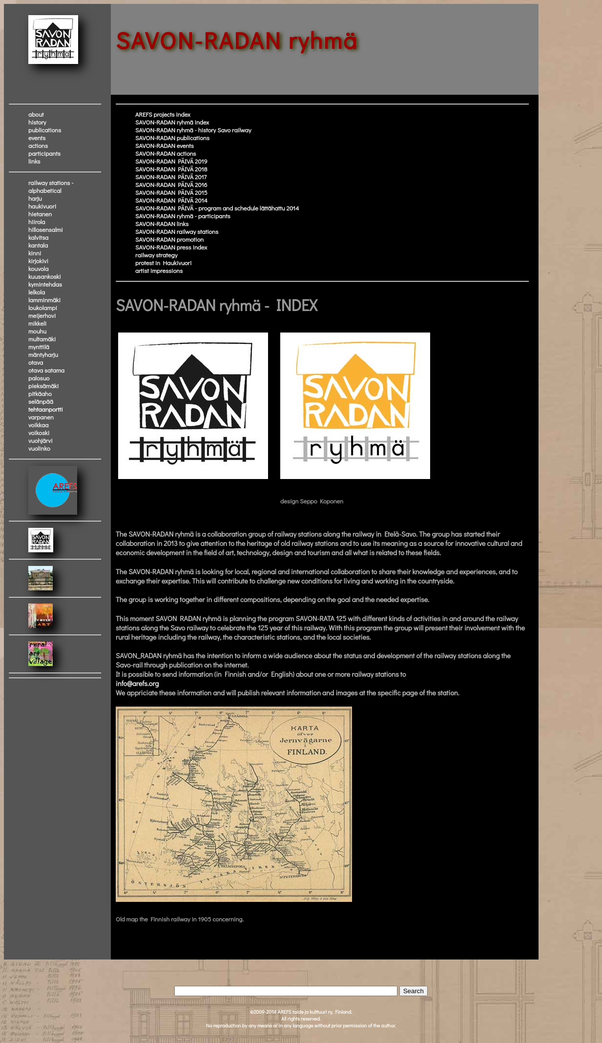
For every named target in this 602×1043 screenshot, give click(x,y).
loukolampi (42, 308)
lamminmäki (44, 300)
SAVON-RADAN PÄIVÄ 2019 (171, 161)
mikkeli (37, 323)
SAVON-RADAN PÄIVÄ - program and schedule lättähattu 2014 (217, 208)
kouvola (38, 268)
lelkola (36, 292)
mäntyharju (43, 354)
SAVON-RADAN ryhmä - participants (182, 216)
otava (35, 362)
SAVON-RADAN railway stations (176, 231)
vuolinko (39, 448)
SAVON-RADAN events (164, 145)
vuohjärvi (40, 440)
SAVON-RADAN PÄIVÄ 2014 (171, 200)
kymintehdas (45, 284)
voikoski (38, 433)
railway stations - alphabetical (51, 186)
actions (38, 145)
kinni (34, 253)
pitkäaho (40, 393)
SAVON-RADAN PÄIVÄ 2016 (171, 184)
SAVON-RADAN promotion (169, 239)
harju (35, 198)
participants (44, 153)
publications (44, 130)
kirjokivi (38, 261)
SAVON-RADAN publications (172, 138)
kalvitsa (38, 237)
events (36, 138)
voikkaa (38, 425)
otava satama (46, 370)
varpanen (41, 417)
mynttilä (38, 347)
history (37, 122)
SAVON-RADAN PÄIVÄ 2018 (171, 169)
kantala (38, 245)
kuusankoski (44, 276)
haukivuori (42, 206)
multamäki (42, 339)
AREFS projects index (162, 114)
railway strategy (156, 255)
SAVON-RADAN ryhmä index (172, 122)
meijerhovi (42, 315)
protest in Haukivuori (163, 263)
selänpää (40, 401)
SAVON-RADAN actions (165, 153)
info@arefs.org (137, 683)
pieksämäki (43, 386)
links (34, 161)
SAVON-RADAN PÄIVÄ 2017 (171, 177)
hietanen (40, 214)
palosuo (38, 378)
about (36, 114)
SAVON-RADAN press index (171, 247)
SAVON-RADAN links (161, 224)
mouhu (37, 331)
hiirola (36, 222)
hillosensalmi (45, 229)
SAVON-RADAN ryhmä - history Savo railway (193, 130)
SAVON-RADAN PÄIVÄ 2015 (171, 192)
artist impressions (159, 270)
